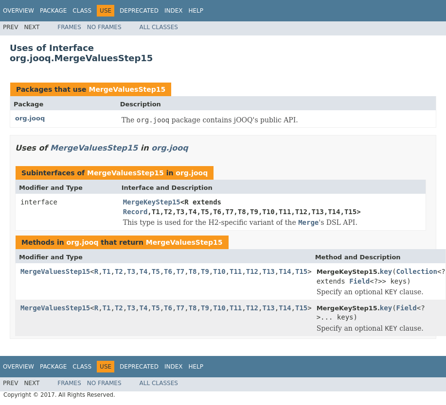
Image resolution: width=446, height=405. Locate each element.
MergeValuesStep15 (127, 89)
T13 (268, 271)
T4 (144, 271)
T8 (193, 271)
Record (135, 212)
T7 (180, 271)
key (386, 271)
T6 (168, 271)
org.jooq (30, 118)
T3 (131, 271)
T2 (119, 271)
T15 (301, 271)
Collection (416, 271)
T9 (205, 271)
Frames (69, 27)
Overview (18, 10)
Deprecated (139, 10)
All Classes (159, 27)
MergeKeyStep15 (151, 202)
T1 (107, 271)
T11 (236, 271)
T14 (285, 271)
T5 (156, 271)
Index (173, 10)
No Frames (104, 27)
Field (359, 281)
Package (53, 10)
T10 (219, 271)
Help (195, 10)
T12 (252, 271)
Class (81, 10)
